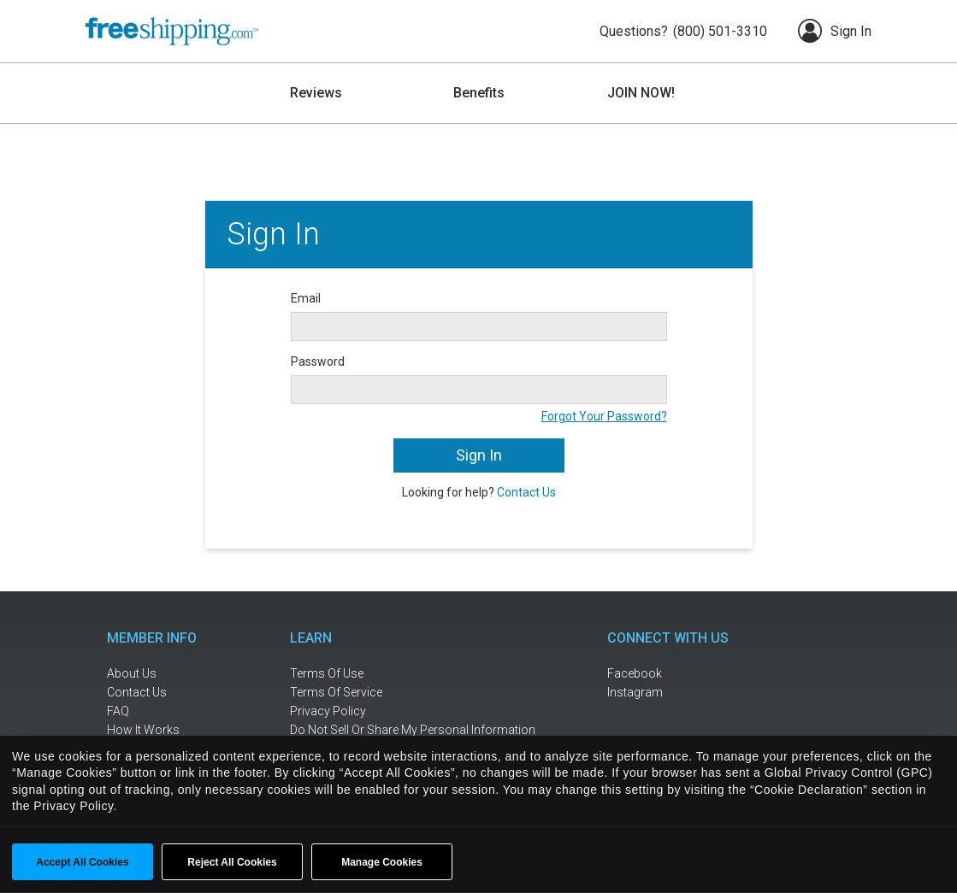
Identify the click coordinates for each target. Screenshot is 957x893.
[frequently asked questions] (162, 711)
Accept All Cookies (82, 862)
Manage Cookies (381, 862)
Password (318, 361)
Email (306, 298)
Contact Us (526, 492)
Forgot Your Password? (604, 416)
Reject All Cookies (231, 862)
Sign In (834, 31)
